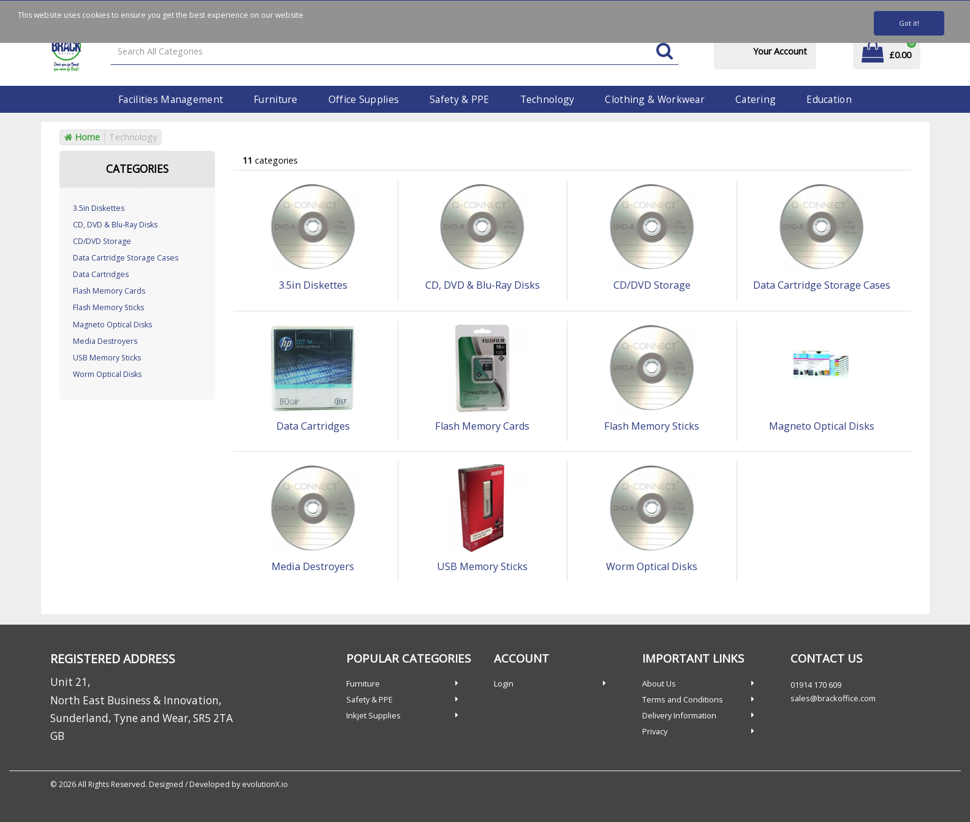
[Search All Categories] (394, 52)
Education (829, 99)
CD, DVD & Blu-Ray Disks (115, 224)
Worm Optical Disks (107, 374)
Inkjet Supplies (373, 715)
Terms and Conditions (682, 699)
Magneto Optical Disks (112, 324)
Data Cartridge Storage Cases (125, 258)
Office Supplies (363, 99)
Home (82, 137)
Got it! (909, 23)
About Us (659, 683)
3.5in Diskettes (98, 208)
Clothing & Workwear (654, 99)
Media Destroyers (105, 341)
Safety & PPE (459, 99)
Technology (547, 99)
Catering (755, 99)
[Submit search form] (664, 52)
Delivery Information (679, 715)
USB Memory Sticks (107, 357)
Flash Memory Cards (109, 291)
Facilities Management (170, 99)
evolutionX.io (265, 784)
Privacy (654, 731)
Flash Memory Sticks (108, 307)
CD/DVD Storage (102, 241)
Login (503, 683)
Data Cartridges (101, 274)
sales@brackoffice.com (833, 698)
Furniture (276, 99)
